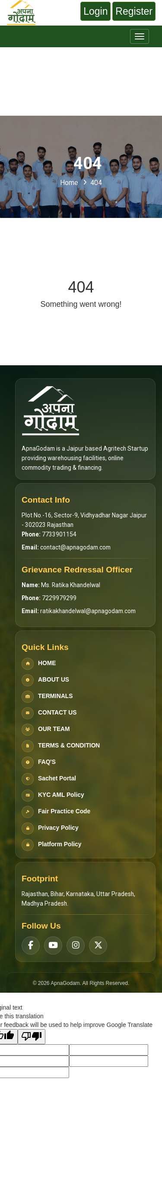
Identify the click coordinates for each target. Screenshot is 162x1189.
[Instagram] (76, 945)
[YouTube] (53, 945)
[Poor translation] (31, 1036)
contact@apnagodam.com (75, 547)
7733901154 (59, 534)
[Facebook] (31, 945)
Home (69, 183)
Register (133, 11)
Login (95, 11)
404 (96, 183)
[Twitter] (98, 945)
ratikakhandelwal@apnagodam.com (88, 610)
